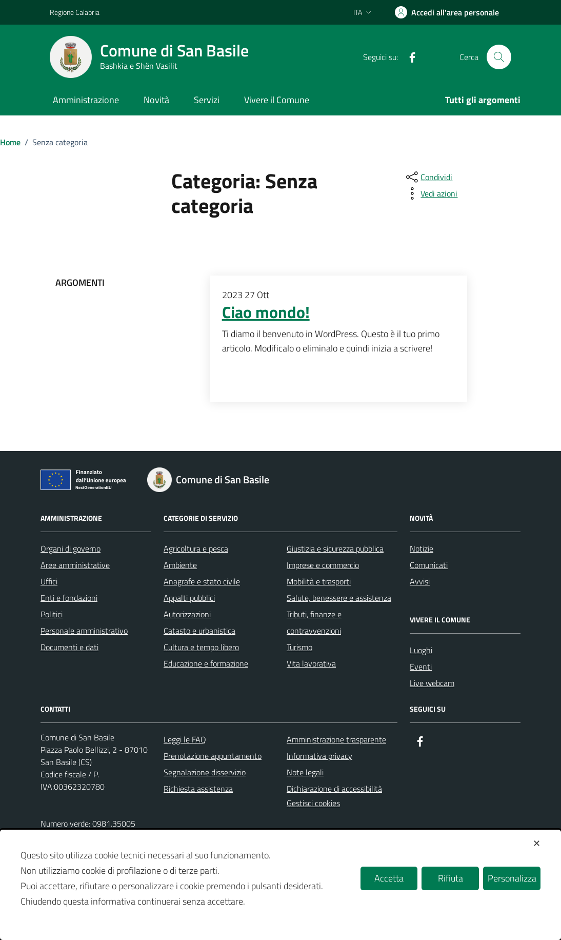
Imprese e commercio (323, 565)
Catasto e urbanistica (199, 630)
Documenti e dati (69, 647)
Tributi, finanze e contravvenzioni (314, 622)
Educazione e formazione (206, 663)
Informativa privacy (319, 756)
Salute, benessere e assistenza (339, 598)
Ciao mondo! (266, 312)
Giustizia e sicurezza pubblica (335, 548)
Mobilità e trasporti (319, 581)
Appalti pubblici (189, 598)
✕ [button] (536, 843)
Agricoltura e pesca (196, 548)
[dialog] (280, 885)
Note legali (305, 772)
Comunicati (429, 565)
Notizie (421, 548)
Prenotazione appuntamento (213, 756)
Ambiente (180, 565)
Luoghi (421, 650)
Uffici (49, 581)
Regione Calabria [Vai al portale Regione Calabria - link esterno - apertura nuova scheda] (74, 12)
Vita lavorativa (311, 663)
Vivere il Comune (276, 100)
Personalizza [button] (512, 878)
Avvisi (420, 581)
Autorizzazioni (187, 614)
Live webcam (432, 683)
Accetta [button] (389, 878)
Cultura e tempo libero (201, 647)
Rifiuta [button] (450, 878)
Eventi (421, 666)
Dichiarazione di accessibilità (334, 788)
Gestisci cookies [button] (313, 803)
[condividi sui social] (428, 177)
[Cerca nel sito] (499, 57)
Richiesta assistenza (198, 788)
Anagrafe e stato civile (202, 581)
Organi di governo (71, 548)
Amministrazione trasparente (336, 739)
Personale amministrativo (84, 630)
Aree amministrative (75, 565)
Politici (52, 614)
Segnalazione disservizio (205, 772)
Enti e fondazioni (69, 598)
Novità (156, 100)
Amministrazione (86, 100)
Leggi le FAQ (185, 739)
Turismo (299, 647)
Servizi (206, 100)
